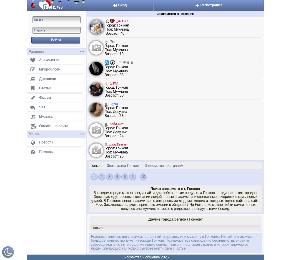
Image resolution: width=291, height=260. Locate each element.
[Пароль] (57, 30)
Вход (120, 5)
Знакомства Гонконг (123, 166)
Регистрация (208, 5)
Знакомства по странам (164, 166)
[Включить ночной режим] (8, 253)
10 (143, 177)
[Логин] (57, 19)
